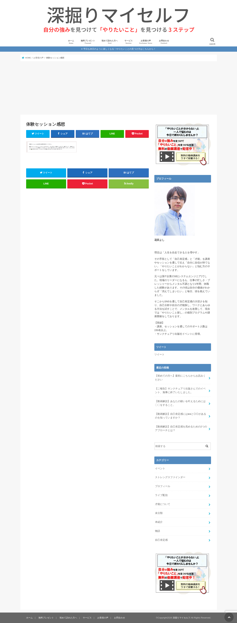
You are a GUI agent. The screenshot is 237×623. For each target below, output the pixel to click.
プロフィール (162, 486)
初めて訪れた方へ (110, 42)
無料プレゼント (88, 42)
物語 (157, 531)
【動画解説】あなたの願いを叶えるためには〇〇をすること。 (180, 403)
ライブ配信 (161, 495)
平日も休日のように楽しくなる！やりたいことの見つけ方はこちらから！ (119, 49)
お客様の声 (145, 42)
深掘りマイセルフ (181, 617)
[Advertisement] (118, 87)
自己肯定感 (161, 539)
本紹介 (159, 522)
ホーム (71, 42)
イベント (160, 468)
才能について (162, 504)
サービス (128, 42)
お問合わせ (164, 42)
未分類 (159, 513)
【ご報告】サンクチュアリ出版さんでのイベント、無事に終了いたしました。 (180, 390)
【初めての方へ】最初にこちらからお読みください (180, 377)
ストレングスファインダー (170, 477)
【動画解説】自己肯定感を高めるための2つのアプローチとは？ (181, 428)
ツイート (159, 354)
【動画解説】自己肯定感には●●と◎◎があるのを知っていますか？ (180, 416)
